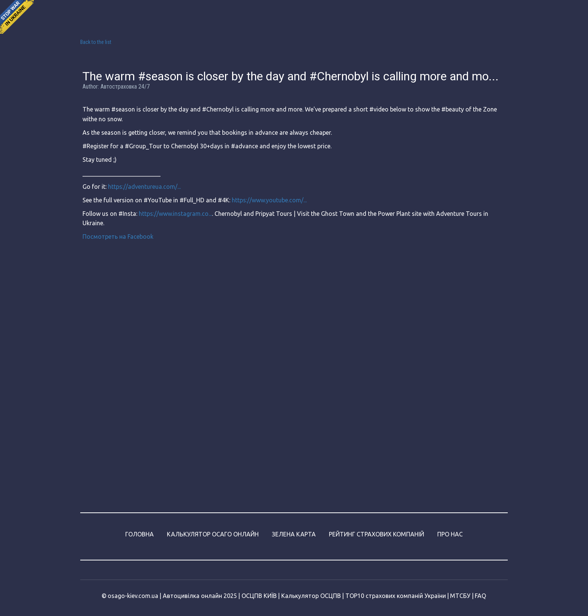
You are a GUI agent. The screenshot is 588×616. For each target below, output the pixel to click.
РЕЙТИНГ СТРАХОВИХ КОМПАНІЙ (376, 534)
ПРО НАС (450, 534)
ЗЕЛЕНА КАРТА (294, 534)
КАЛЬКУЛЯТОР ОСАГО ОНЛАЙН (213, 534)
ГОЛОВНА (139, 534)
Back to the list (95, 42)
